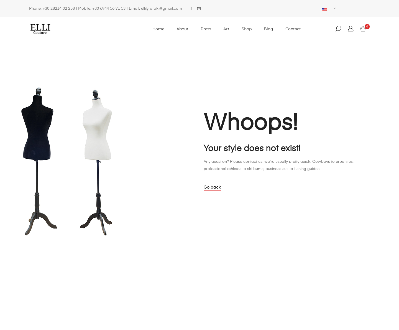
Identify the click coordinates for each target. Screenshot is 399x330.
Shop (247, 28)
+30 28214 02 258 (59, 9)
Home (158, 28)
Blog (268, 28)
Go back (212, 187)
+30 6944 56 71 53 (109, 9)
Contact (293, 28)
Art (226, 28)
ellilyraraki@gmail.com (161, 9)
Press (206, 28)
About (182, 28)
